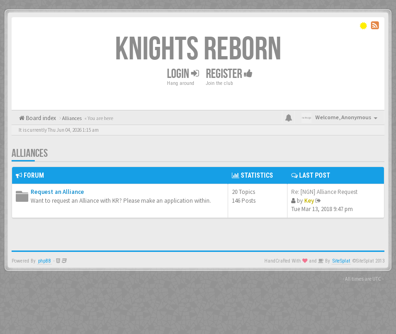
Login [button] (183, 73)
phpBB (44, 261)
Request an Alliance (57, 192)
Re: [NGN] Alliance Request (324, 192)
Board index (40, 118)
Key (309, 201)
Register (229, 73)
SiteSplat (341, 261)
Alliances (30, 153)
